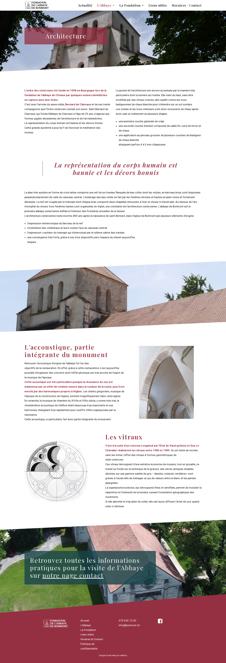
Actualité (85, 5)
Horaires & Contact (92, 639)
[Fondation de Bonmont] (36, 5)
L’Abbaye (105, 5)
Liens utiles (158, 5)
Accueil (85, 620)
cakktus (123, 655)
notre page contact (72, 575)
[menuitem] (86, 5)
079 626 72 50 (127, 620)
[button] (160, 622)
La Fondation (131, 5)
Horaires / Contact (187, 5)
